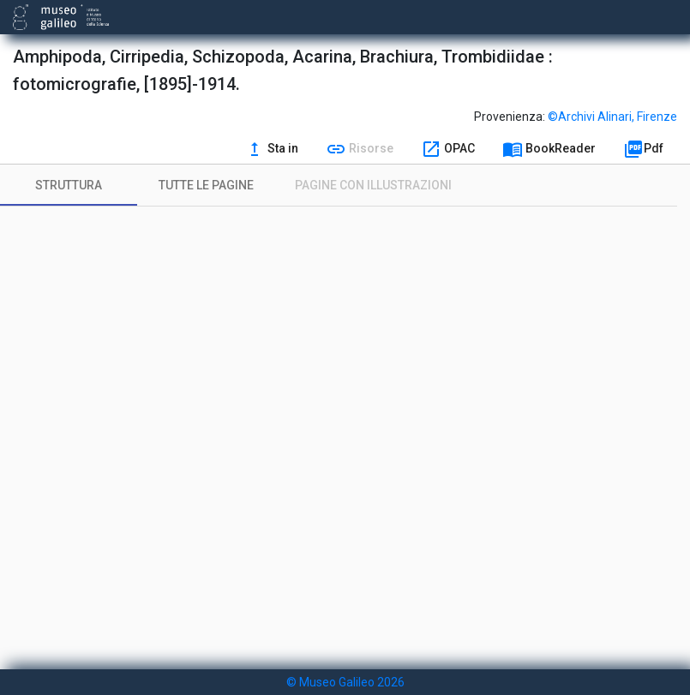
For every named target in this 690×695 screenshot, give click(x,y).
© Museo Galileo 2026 (345, 682)
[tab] (68, 185)
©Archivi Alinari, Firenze (612, 116)
